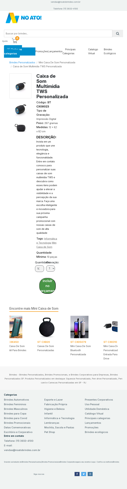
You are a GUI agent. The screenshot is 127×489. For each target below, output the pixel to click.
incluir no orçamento (48, 286)
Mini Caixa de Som (44, 308)
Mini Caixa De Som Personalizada (57, 62)
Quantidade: (42, 262)
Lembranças (51, 422)
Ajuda (5, 41)
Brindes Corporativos (68, 462)
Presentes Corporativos (99, 399)
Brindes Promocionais (17, 422)
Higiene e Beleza (54, 408)
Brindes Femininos (15, 404)
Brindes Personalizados (22, 62)
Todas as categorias (13, 51)
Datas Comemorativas (17, 427)
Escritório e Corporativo (18, 432)
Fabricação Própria (55, 404)
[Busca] (117, 33)
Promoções (41, 51)
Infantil (48, 413)
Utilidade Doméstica (97, 408)
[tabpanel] (83, 337)
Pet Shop (49, 432)
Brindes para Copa (15, 413)
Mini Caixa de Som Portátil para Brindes (15, 348)
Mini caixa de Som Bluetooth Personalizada (80, 350)
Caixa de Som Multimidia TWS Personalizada (37, 66)
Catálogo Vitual (94, 413)
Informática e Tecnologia (59, 418)
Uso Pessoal (92, 404)
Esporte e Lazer (53, 399)
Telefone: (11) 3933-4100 (18, 440)
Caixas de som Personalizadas (45, 348)
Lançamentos (55, 51)
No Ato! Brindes (63, 18)
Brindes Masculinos (15, 408)
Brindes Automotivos (16, 399)
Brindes (116, 462)
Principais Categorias (69, 51)
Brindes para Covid (15, 418)
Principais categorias (97, 418)
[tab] (20, 107)
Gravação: (52, 262)
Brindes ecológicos (96, 432)
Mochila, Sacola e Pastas (59, 427)
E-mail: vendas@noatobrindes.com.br (22, 448)
